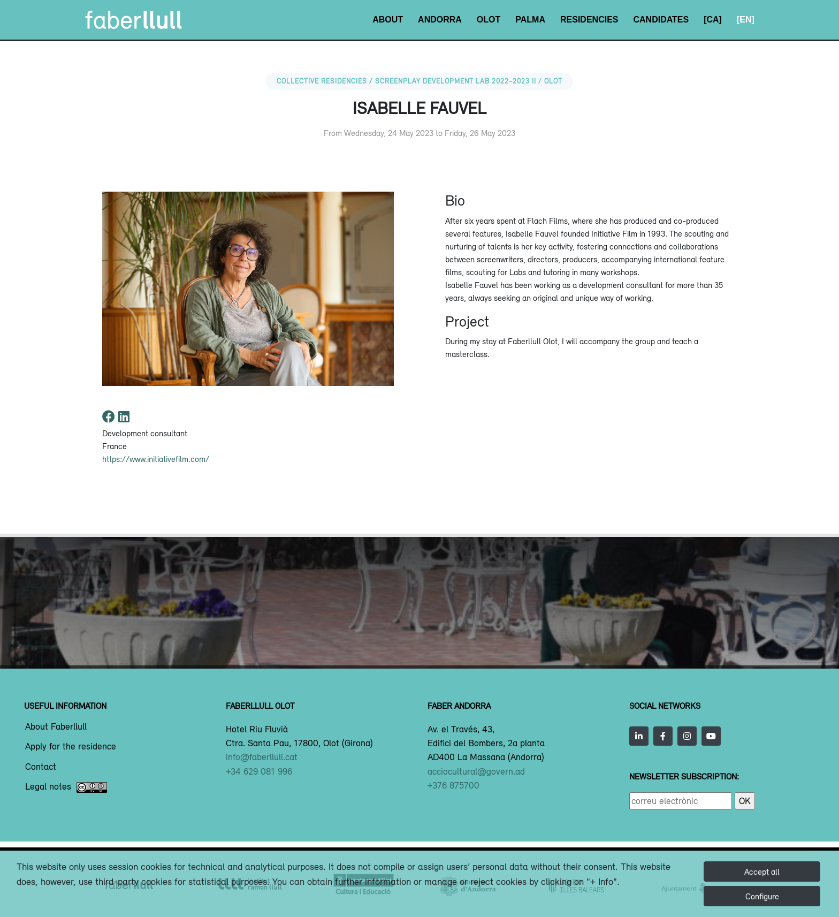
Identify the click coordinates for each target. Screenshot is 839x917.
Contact (40, 767)
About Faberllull (56, 727)
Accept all (762, 871)
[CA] (713, 19)
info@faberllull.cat (262, 757)
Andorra (440, 19)
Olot (488, 19)
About (387, 19)
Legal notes (66, 787)
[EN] (745, 19)
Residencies (589, 19)
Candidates (661, 19)
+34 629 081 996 (259, 771)
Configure (762, 896)
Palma (530, 19)
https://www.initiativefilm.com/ (155, 459)
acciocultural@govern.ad (476, 771)
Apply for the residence (70, 747)
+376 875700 (453, 785)
